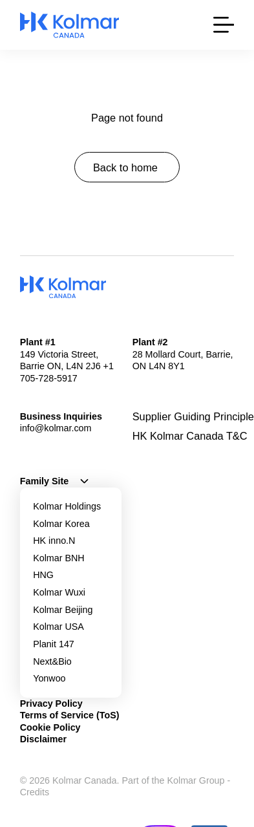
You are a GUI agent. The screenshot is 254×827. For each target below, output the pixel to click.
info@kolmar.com (56, 428)
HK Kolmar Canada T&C (190, 436)
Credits (34, 792)
